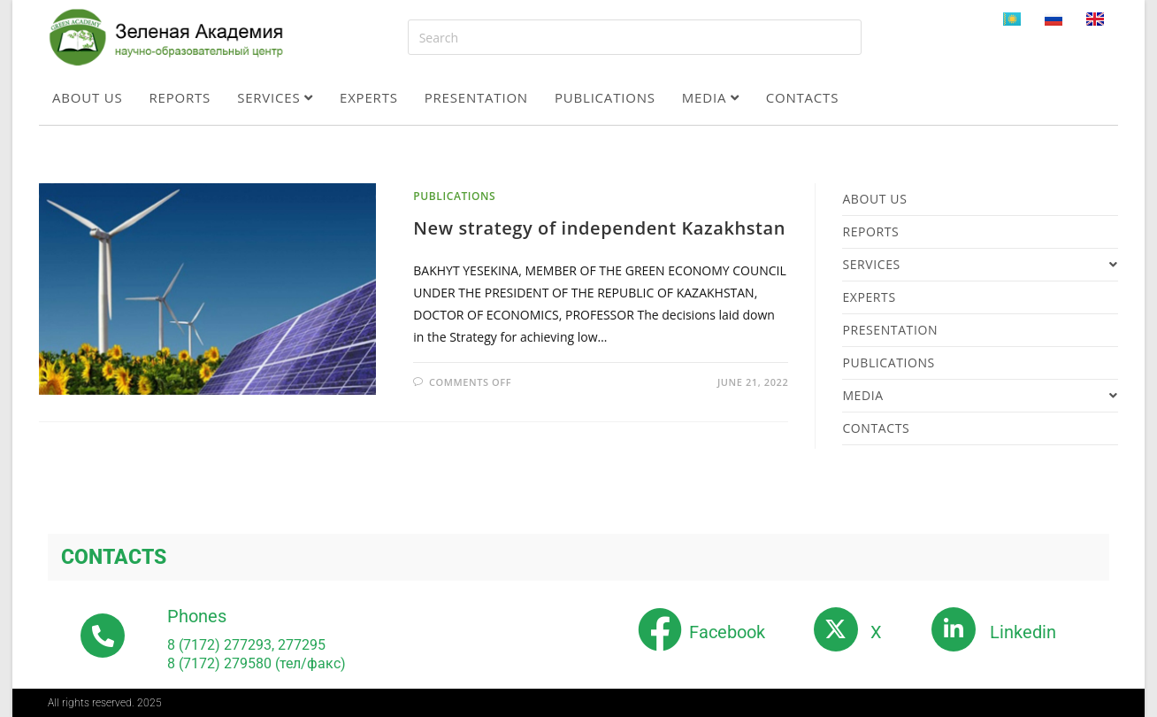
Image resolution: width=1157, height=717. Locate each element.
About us (87, 97)
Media (710, 97)
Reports (180, 97)
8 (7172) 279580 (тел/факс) (256, 663)
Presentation (476, 97)
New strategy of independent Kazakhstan (599, 228)
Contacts (802, 97)
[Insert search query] (635, 37)
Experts (369, 97)
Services (275, 97)
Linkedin (1023, 632)
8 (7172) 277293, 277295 (246, 644)
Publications (605, 97)
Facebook (727, 632)
